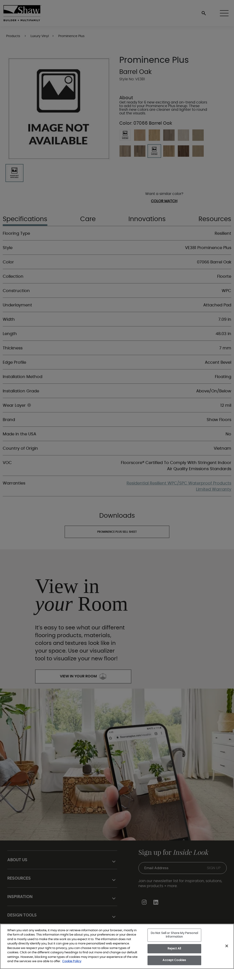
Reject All (174, 948)
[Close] (227, 946)
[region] (117, 946)
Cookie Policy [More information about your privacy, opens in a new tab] (71, 961)
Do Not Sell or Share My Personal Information (174, 935)
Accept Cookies (174, 960)
